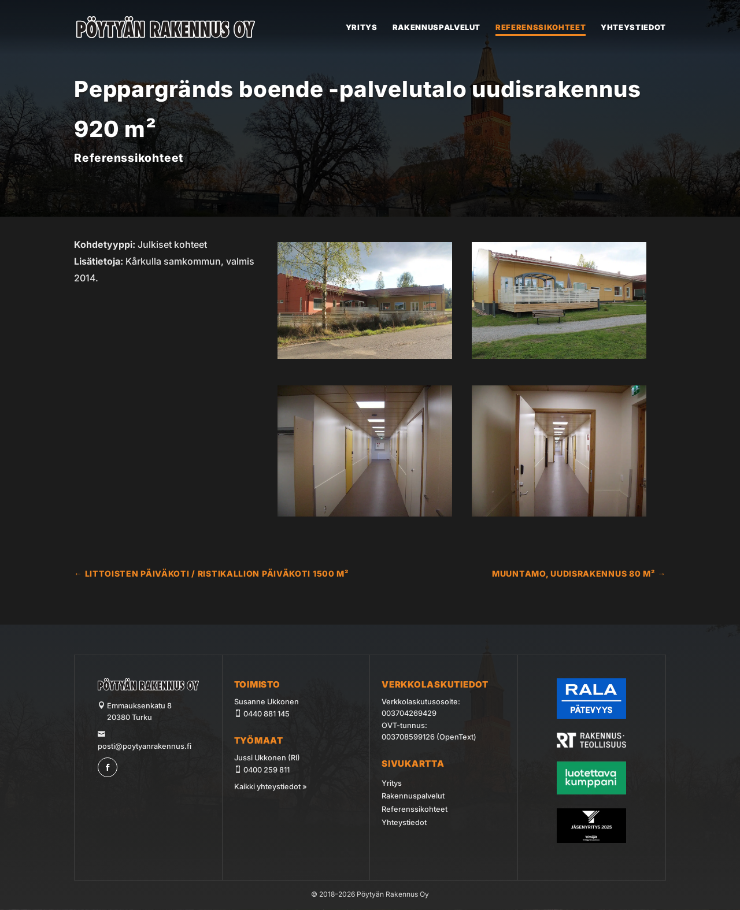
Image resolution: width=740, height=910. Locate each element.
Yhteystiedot (633, 27)
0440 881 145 (266, 714)
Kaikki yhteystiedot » (270, 786)
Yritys (362, 27)
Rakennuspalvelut (436, 27)
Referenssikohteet (540, 27)
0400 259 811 (266, 770)
